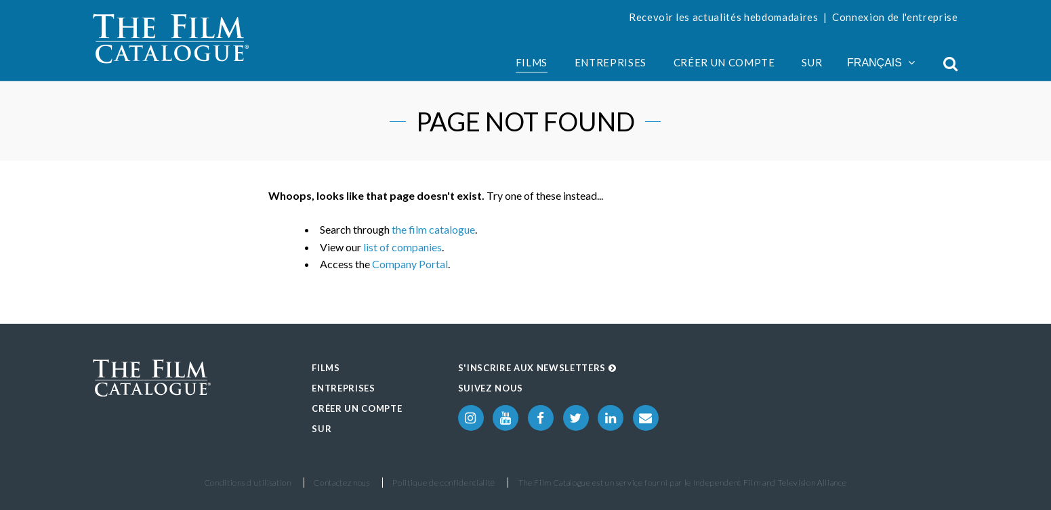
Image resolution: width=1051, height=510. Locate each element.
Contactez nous (341, 482)
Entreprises (610, 62)
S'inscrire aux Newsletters (537, 367)
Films (532, 62)
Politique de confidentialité (443, 482)
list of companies (402, 246)
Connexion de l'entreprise (895, 17)
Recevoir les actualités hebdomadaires (724, 17)
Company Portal (410, 263)
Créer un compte (724, 62)
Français (881, 62)
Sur (812, 62)
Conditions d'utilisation (248, 482)
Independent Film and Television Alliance (770, 482)
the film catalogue (433, 229)
